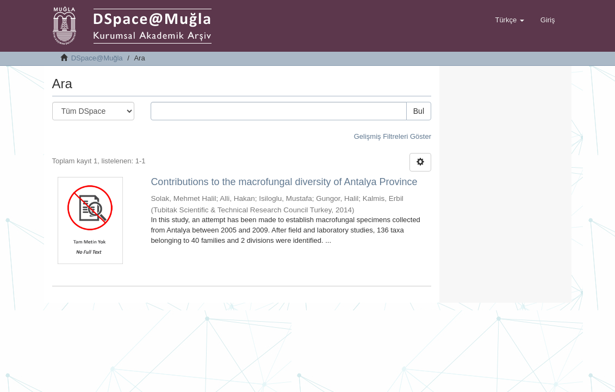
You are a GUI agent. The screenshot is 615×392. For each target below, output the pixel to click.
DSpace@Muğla (97, 58)
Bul (418, 111)
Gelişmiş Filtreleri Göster (392, 136)
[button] (509, 20)
